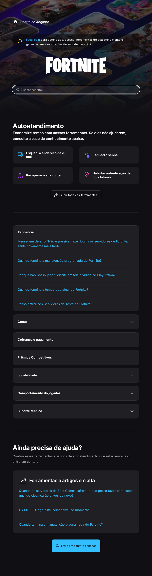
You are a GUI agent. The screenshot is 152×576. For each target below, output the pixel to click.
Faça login (33, 39)
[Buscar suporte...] (76, 90)
